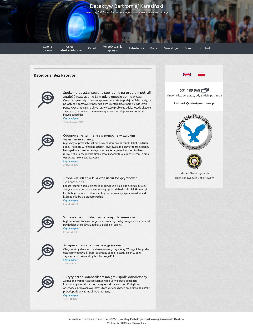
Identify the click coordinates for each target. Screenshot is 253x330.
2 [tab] (128, 38)
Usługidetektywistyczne (70, 48)
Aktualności (136, 48)
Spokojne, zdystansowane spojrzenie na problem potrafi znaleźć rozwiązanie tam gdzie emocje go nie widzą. (107, 94)
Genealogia (171, 48)
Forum (189, 48)
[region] (126, 21)
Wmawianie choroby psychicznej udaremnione (99, 217)
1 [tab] (125, 38)
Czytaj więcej (70, 118)
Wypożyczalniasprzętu (112, 48)
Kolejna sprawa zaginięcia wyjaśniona (92, 245)
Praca (153, 48)
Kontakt (205, 48)
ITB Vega (126, 323)
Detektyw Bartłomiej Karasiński (126, 8)
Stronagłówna (47, 48)
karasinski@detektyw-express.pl (194, 103)
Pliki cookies (139, 323)
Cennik (92, 48)
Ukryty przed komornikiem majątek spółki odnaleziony (105, 277)
